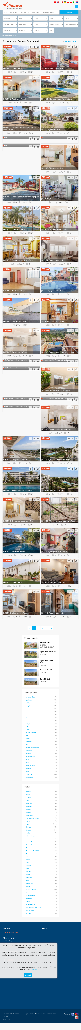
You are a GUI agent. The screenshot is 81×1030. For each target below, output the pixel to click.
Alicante (28, 804)
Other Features (9, 36)
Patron (28, 882)
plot (27, 752)
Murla (28, 861)
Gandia (28, 840)
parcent (28, 879)
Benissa (28, 816)
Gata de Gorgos (31, 843)
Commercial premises (33, 719)
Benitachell (29, 822)
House (28, 737)
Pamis (28, 876)
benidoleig (29, 813)
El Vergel (29, 834)
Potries (28, 893)
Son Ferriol (29, 905)
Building (28, 710)
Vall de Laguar (30, 917)
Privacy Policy (40, 1021)
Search (69, 12)
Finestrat (29, 837)
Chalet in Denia (45, 643)
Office (28, 743)
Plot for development (33, 755)
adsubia (28, 798)
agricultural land (31, 704)
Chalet (28, 716)
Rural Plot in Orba (46, 685)
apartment (29, 707)
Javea (28, 846)
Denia (27, 831)
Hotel (27, 734)
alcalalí (28, 801)
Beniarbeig (29, 810)
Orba (27, 870)
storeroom (29, 775)
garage (28, 731)
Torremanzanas (31, 911)
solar (27, 769)
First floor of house (32, 725)
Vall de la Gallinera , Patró (34, 914)
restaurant (29, 757)
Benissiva (29, 819)
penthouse (29, 749)
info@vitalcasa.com (10, 940)
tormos (28, 908)
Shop (27, 766)
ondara (28, 867)
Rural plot (29, 760)
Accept (28, 975)
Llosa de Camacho (32, 852)
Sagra (28, 899)
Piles (27, 888)
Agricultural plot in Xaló (48, 653)
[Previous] (30, 628)
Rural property (30, 763)
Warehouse (29, 784)
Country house (31, 722)
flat (27, 728)
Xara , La (28, 920)
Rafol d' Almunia (31, 896)
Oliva (27, 864)
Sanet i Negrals (31, 902)
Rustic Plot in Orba (46, 674)
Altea (27, 807)
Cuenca (28, 828)
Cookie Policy (51, 1021)
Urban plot (29, 781)
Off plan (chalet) (31, 740)
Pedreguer (29, 885)
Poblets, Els (30, 890)
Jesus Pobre (30, 849)
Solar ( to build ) (31, 772)
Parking (28, 746)
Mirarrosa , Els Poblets (33, 858)
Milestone (29, 855)
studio (28, 778)
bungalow (29, 713)
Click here (33, 969)
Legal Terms (29, 1021)
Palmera (28, 873)
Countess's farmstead (33, 825)
